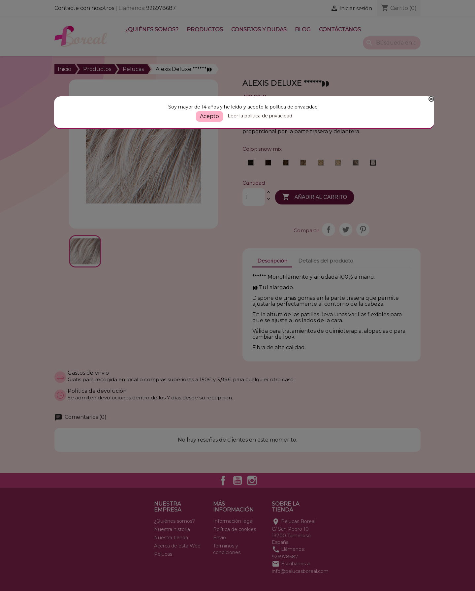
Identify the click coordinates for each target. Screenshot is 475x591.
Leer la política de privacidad (260, 116)
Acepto (209, 116)
